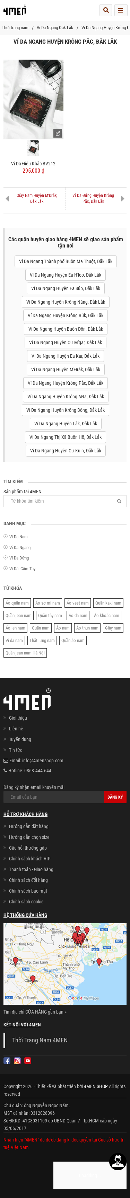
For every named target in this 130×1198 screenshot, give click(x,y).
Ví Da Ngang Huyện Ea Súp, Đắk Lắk (65, 288)
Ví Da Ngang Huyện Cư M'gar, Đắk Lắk (65, 342)
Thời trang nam (15, 27)
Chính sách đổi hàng (28, 880)
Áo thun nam (87, 628)
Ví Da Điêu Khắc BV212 (33, 163)
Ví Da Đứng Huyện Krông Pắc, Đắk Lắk (93, 198)
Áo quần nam (17, 603)
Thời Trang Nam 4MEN (40, 1040)
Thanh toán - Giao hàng (31, 869)
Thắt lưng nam (42, 640)
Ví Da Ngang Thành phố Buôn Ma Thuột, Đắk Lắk (65, 261)
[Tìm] (119, 501)
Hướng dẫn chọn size (29, 837)
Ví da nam (14, 640)
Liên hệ (16, 728)
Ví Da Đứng (19, 558)
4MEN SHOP (96, 1086)
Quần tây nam (50, 615)
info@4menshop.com (42, 760)
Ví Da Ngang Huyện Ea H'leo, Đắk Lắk (65, 275)
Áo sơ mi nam (47, 603)
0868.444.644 (37, 770)
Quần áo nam (73, 640)
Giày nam (113, 628)
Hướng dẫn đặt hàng (29, 826)
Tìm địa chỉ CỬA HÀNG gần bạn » (35, 1012)
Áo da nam (78, 615)
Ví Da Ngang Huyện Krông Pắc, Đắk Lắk (65, 383)
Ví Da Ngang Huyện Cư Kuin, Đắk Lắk (65, 450)
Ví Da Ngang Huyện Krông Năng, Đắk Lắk (65, 302)
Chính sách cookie (26, 901)
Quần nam (41, 628)
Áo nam (63, 628)
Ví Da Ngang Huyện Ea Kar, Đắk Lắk (65, 356)
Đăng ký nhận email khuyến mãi (65, 793)
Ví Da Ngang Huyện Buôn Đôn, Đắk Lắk (65, 329)
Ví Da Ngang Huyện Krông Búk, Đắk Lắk (65, 315)
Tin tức (15, 750)
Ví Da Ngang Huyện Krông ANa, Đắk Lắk (65, 396)
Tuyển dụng (20, 739)
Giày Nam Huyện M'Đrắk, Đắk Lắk (37, 198)
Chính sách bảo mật (28, 891)
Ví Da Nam (18, 536)
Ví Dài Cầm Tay (22, 568)
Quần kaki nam (108, 603)
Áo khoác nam (106, 615)
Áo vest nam (78, 603)
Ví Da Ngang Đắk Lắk (55, 27)
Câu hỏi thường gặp (28, 848)
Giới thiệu (18, 718)
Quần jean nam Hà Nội (25, 653)
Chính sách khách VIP (30, 858)
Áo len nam (15, 628)
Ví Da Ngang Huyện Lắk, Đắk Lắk (65, 423)
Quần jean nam (19, 615)
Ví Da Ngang (20, 547)
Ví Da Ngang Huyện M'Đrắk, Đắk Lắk (65, 369)
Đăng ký (115, 797)
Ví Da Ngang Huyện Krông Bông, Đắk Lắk (65, 410)
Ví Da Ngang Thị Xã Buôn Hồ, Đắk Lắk (65, 437)
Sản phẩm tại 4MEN (65, 498)
